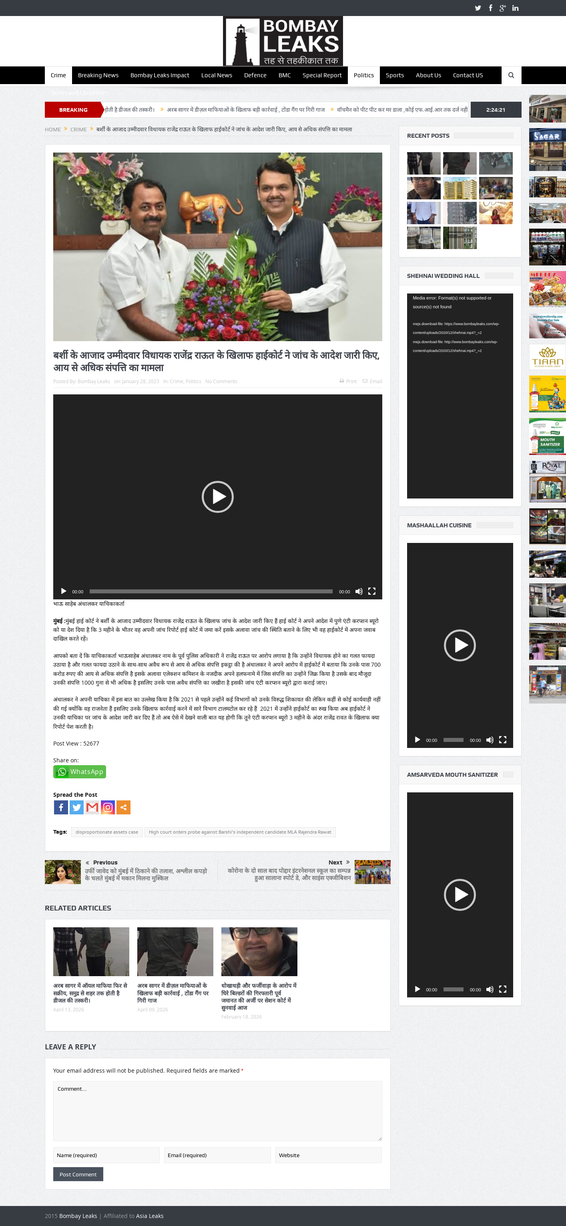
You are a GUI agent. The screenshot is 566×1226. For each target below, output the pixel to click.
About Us (428, 75)
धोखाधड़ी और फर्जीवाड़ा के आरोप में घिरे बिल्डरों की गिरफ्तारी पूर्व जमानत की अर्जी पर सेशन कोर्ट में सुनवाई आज (258, 996)
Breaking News (98, 75)
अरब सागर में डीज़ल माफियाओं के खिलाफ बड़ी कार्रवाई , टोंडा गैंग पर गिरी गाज (258, 110)
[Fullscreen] (372, 591)
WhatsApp (87, 771)
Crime (58, 75)
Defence (255, 75)
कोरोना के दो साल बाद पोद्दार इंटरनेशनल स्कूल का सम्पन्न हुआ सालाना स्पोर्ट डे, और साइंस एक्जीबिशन (289, 874)
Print (348, 381)
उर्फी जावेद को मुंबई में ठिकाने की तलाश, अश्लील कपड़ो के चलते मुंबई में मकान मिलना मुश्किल (146, 874)
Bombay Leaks (94, 381)
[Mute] (359, 591)
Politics (364, 75)
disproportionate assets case (107, 832)
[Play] (64, 591)
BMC (285, 75)
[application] (217, 496)
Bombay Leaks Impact (159, 75)
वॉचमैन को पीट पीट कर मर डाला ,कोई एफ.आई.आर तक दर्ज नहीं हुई (419, 110)
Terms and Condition (78, 92)
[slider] (211, 591)
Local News (216, 75)
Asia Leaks (150, 1216)
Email (372, 381)
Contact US (468, 75)
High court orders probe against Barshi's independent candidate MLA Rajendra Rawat (240, 832)
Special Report (322, 75)
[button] (218, 497)
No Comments (221, 381)
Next (339, 862)
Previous (102, 863)
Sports (395, 75)
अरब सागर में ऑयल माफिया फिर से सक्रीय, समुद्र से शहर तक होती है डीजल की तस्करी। (90, 993)
